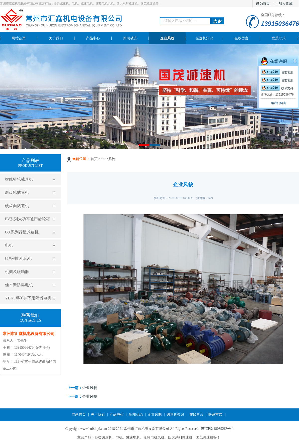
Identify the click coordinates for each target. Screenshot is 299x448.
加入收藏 (286, 3)
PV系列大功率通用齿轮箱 (27, 219)
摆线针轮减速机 (19, 179)
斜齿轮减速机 (17, 192)
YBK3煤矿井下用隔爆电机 (28, 298)
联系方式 (215, 414)
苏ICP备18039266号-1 (217, 429)
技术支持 (276, 88)
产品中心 (117, 414)
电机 (9, 245)
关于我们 (98, 414)
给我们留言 (278, 103)
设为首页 (263, 3)
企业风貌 (108, 159)
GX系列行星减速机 (22, 232)
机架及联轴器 (17, 272)
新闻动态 (136, 414)
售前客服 (276, 72)
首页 (94, 159)
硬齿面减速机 (17, 206)
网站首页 (79, 414)
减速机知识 (175, 414)
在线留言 (196, 414)
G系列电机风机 (18, 258)
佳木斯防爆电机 (19, 285)
